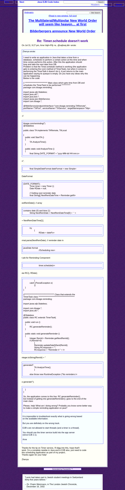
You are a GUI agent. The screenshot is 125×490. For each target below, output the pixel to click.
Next (21, 2)
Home (119, 4)
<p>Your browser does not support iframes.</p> (62, 21)
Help (106, 4)
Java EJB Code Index (48, 2)
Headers (95, 4)
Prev (6, 2)
